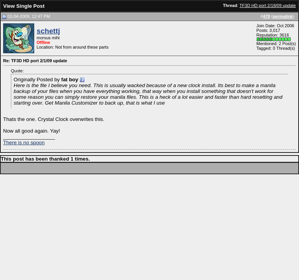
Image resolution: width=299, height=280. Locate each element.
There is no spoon (24, 142)
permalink (283, 16)
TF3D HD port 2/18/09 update (267, 5)
